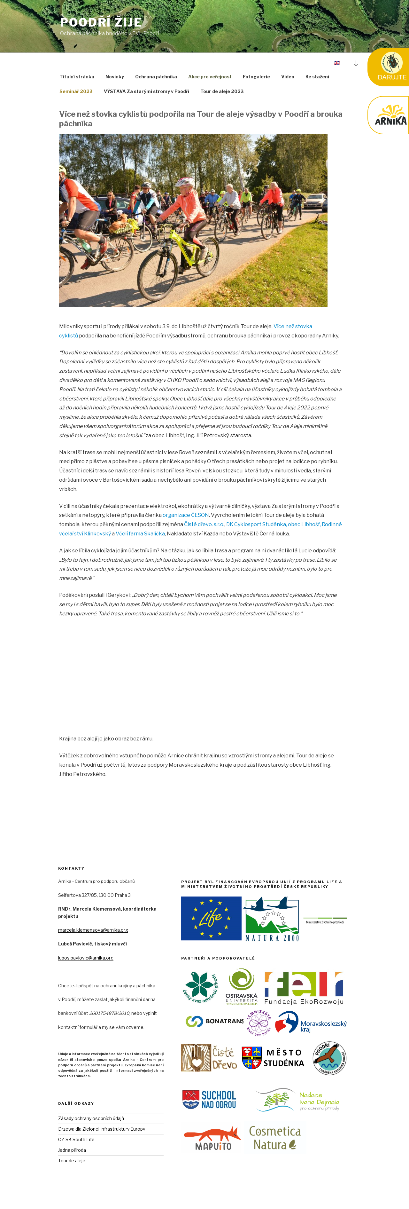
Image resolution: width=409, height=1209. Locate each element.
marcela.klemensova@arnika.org (93, 930)
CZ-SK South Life (76, 1139)
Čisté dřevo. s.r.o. (204, 524)
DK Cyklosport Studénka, (256, 524)
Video (287, 76)
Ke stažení (317, 76)
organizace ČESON (186, 515)
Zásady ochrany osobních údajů (91, 1118)
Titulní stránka (76, 76)
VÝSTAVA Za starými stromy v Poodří (146, 91)
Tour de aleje (71, 1160)
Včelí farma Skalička (140, 534)
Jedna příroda (72, 1150)
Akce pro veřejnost (210, 76)
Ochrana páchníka (156, 76)
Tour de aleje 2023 (222, 91)
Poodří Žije (101, 22)
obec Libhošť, (304, 524)
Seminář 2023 (76, 91)
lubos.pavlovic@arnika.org (85, 957)
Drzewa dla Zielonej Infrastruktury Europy (101, 1129)
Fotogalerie (256, 76)
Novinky (114, 76)
